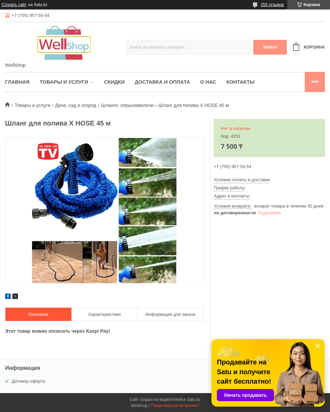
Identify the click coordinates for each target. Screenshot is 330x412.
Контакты (240, 81)
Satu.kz (193, 399)
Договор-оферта (28, 381)
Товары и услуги (64, 81)
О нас (208, 81)
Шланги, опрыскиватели (127, 105)
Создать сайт (14, 4)
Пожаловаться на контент (175, 405)
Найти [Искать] (270, 47)
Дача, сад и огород (75, 105)
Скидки (114, 81)
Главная (17, 81)
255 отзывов (272, 4)
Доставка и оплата (162, 81)
